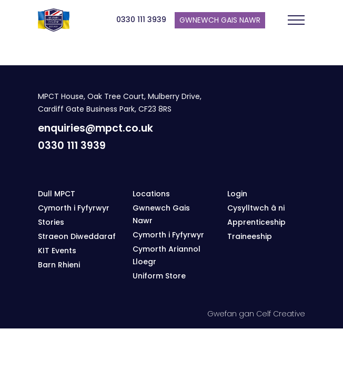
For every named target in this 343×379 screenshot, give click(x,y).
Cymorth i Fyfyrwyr (73, 208)
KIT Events (57, 250)
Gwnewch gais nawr (219, 20)
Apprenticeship (256, 222)
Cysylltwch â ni (256, 208)
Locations (151, 193)
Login (237, 193)
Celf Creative (280, 313)
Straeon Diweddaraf (77, 236)
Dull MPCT (56, 193)
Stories (51, 222)
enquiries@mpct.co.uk (95, 128)
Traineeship (249, 236)
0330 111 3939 (141, 19)
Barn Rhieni (59, 265)
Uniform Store (159, 276)
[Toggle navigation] (296, 20)
